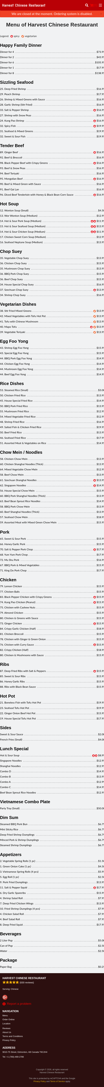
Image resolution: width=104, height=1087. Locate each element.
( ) (93, 5)
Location (6, 1023)
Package (8, 960)
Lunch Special (14, 748)
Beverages (10, 934)
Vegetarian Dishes (18, 304)
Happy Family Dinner (21, 45)
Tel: (13, 1057)
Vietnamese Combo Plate (25, 801)
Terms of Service (57, 1081)
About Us (6, 1032)
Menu (5, 1015)
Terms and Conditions (12, 1036)
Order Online (8, 1019)
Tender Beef (12, 145)
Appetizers (11, 854)
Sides (5, 727)
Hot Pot (7, 696)
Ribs (4, 664)
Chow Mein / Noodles (21, 452)
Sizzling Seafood (16, 82)
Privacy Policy (9, 1040)
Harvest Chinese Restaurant (24, 978)
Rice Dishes (12, 383)
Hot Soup (9, 204)
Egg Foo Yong (14, 341)
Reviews (6, 1028)
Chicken (8, 579)
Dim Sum (9, 817)
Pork (4, 532)
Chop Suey (11, 251)
